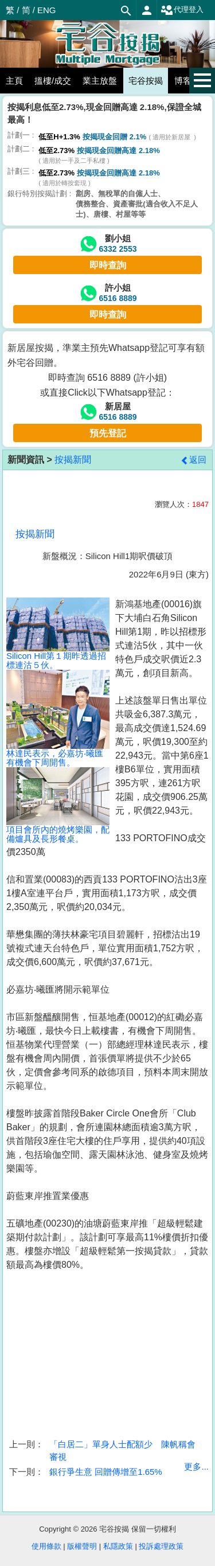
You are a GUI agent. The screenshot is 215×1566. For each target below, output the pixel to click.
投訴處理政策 (161, 1546)
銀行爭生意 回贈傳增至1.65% (105, 1472)
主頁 (14, 80)
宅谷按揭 (145, 80)
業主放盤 (100, 80)
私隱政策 (118, 1546)
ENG (46, 10)
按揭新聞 (72, 459)
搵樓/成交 (52, 80)
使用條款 (46, 1546)
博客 (182, 80)
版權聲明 (82, 1546)
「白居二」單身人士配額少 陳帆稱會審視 (122, 1450)
